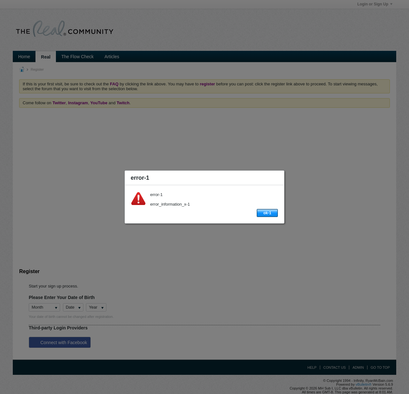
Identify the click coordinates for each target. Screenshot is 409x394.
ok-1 (267, 213)
